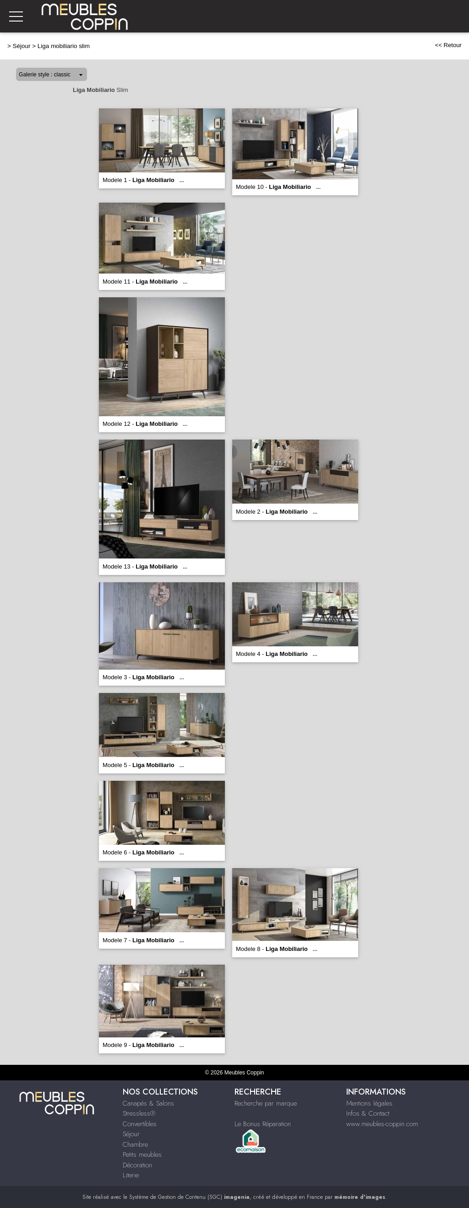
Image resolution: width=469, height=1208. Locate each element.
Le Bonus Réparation (262, 1124)
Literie (131, 1175)
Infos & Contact (367, 1113)
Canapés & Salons (148, 1103)
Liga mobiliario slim (64, 46)
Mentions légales (369, 1103)
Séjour (22, 46)
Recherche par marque (265, 1103)
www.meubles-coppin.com (382, 1124)
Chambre (135, 1144)
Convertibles (140, 1124)
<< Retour (448, 45)
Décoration (137, 1165)
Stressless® (139, 1113)
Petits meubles (142, 1154)
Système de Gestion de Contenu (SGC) (189, 1197)
